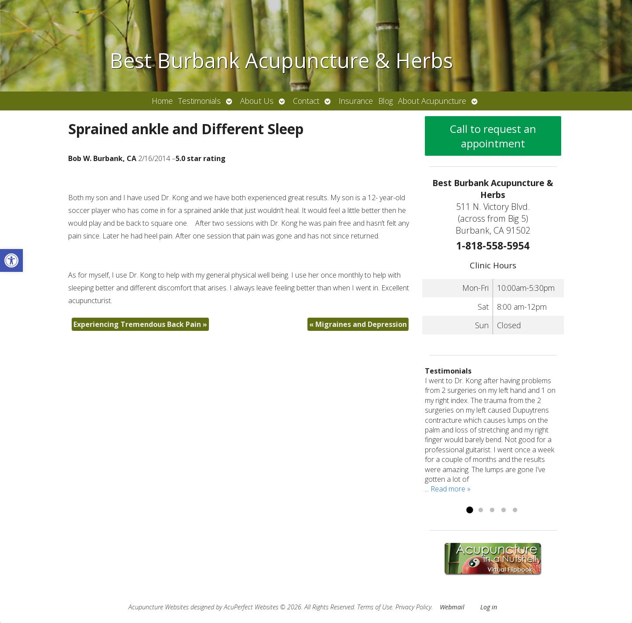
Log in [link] (488, 607)
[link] (11, 260)
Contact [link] (306, 100)
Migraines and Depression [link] (358, 324)
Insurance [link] (356, 100)
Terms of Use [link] (374, 607)
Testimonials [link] (199, 100)
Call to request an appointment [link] (493, 135)
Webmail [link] (452, 607)
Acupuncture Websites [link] (158, 607)
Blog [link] (385, 100)
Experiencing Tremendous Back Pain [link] (140, 324)
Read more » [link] (451, 489)
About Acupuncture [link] (432, 100)
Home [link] (162, 100)
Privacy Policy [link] (413, 607)
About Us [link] (257, 100)
